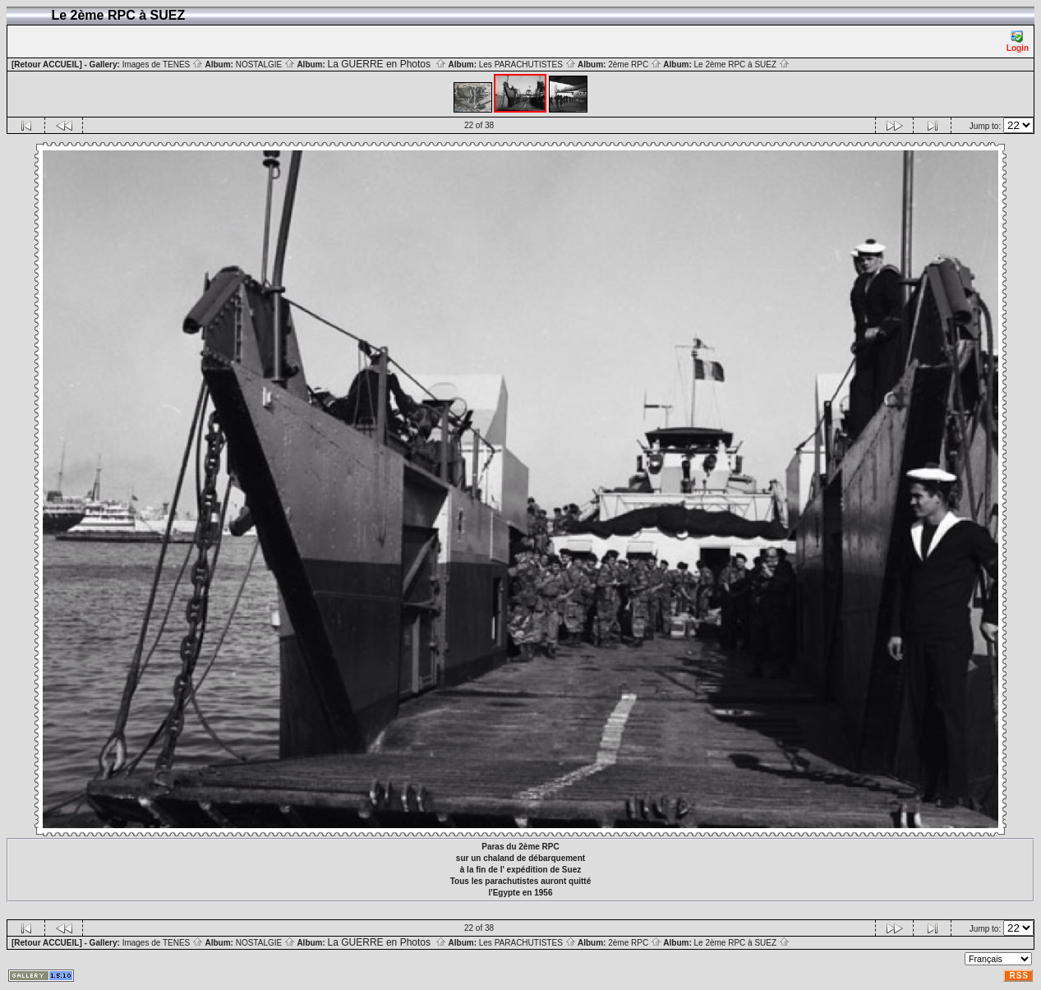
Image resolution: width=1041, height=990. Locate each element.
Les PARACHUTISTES (527, 64)
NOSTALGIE (265, 64)
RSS (1019, 975)
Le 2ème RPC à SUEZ (742, 64)
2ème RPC (634, 64)
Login (1017, 41)
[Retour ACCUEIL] (47, 64)
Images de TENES (162, 64)
